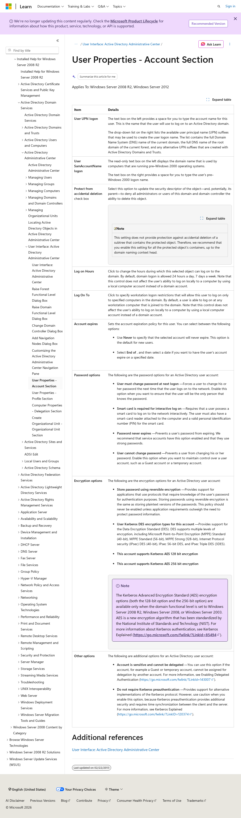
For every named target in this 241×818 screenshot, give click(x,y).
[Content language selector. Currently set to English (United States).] (27, 789)
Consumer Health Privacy (135, 800)
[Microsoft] (9, 6)
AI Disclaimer (15, 800)
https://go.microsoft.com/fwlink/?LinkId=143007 (175, 679)
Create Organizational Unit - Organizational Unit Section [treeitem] (47, 426)
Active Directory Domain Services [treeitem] (42, 118)
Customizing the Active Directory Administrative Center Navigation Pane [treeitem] (45, 362)
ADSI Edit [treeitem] (31, 454)
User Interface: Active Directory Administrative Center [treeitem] (43, 273)
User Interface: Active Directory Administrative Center (121, 44)
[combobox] (32, 50)
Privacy (103, 800)
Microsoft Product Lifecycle (134, 20)
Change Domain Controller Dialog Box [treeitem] (47, 328)
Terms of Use (172, 800)
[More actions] (229, 44)
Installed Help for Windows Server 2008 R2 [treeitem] (40, 74)
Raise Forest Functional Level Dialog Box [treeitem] (43, 295)
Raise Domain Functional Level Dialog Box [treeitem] (43, 313)
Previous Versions (42, 800)
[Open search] (219, 6)
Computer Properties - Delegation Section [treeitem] (47, 408)
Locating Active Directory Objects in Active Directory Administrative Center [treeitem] (44, 231)
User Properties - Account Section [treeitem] (44, 383)
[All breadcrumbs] (76, 44)
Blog (64, 800)
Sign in (230, 6)
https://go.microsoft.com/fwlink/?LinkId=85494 (175, 634)
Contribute (84, 800)
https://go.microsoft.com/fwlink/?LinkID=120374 (153, 714)
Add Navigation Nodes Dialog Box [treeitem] (44, 341)
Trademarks (195, 800)
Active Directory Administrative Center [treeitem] (44, 168)
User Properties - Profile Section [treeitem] (44, 395)
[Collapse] (58, 40)
